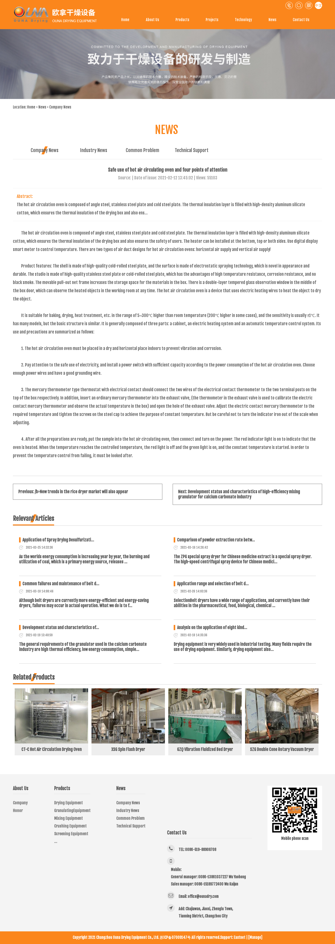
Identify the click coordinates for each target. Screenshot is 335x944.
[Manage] (255, 937)
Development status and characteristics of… (60, 627)
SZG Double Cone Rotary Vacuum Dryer (282, 749)
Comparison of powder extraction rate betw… (216, 539)
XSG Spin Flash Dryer (128, 749)
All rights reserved (205, 937)
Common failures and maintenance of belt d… (60, 583)
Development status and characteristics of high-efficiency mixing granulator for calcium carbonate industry (239, 494)
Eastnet (239, 937)
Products (182, 20)
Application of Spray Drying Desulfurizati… (58, 539)
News (272, 20)
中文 (318, 5)
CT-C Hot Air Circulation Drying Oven (51, 749)
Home (125, 20)
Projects (212, 20)
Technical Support (191, 150)
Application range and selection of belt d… (213, 583)
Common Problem (142, 150)
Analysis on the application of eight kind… (212, 627)
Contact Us (301, 20)
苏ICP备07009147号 (175, 937)
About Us (152, 20)
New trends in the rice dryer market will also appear (84, 491)
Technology (243, 20)
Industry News (93, 150)
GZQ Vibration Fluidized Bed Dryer (205, 749)
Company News (60, 107)
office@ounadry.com (203, 896)
